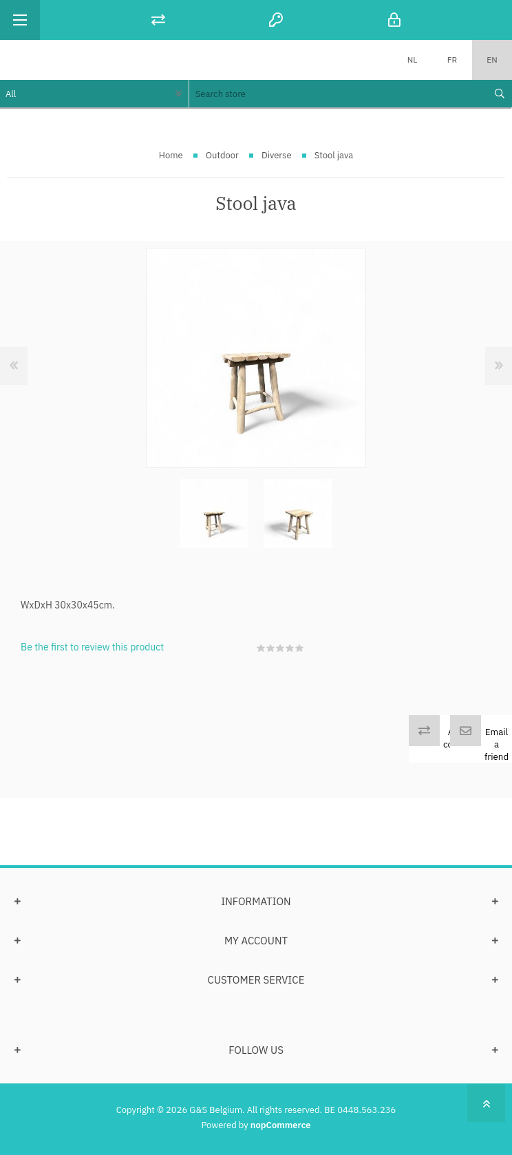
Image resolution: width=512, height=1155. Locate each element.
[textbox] (337, 93)
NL (412, 59)
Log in (394, 19)
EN (492, 59)
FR (452, 59)
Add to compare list (461, 744)
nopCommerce (280, 1125)
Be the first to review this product (92, 647)
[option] (214, 513)
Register (276, 19)
